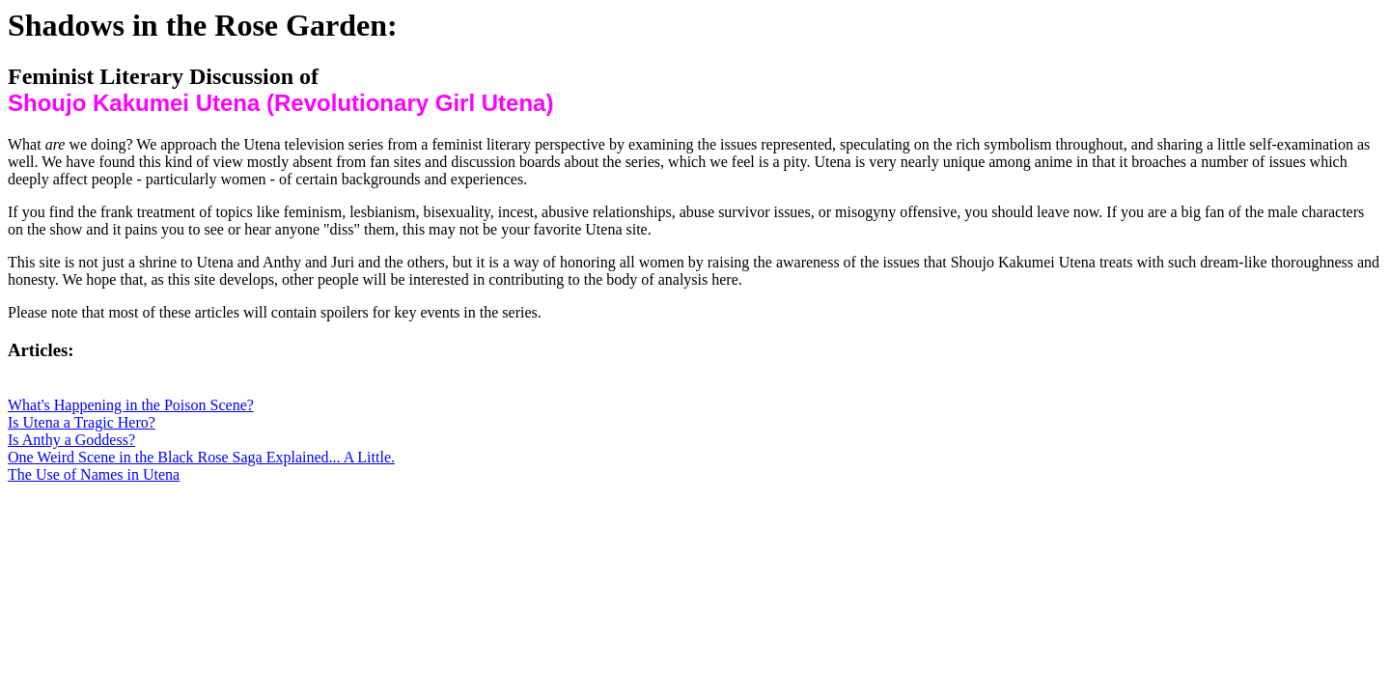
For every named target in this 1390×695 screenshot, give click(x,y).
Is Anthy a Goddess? (71, 439)
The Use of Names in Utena (94, 474)
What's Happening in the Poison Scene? (131, 405)
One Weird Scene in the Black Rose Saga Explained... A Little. (201, 457)
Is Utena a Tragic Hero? (81, 422)
